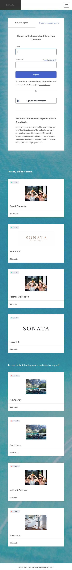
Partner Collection (19, 296)
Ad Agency (15, 399)
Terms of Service (44, 85)
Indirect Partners (18, 490)
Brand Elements (18, 206)
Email (17, 47)
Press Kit (14, 341)
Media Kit (15, 251)
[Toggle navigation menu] (66, 5)
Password (19, 60)
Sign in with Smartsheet (31, 100)
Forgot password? (50, 60)
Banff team (15, 445)
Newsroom (15, 535)
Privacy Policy (41, 81)
